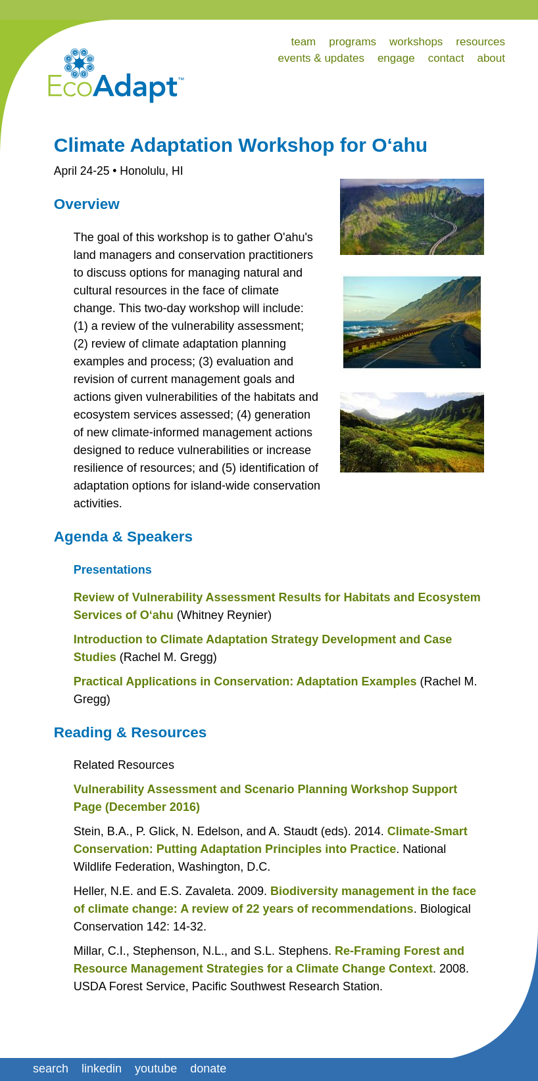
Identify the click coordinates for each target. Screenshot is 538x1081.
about (491, 58)
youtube (156, 1068)
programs (352, 41)
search (50, 1068)
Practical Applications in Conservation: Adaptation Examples (245, 681)
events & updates (321, 58)
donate (208, 1068)
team (303, 41)
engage (396, 58)
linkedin (102, 1068)
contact (446, 58)
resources (480, 41)
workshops (416, 41)
